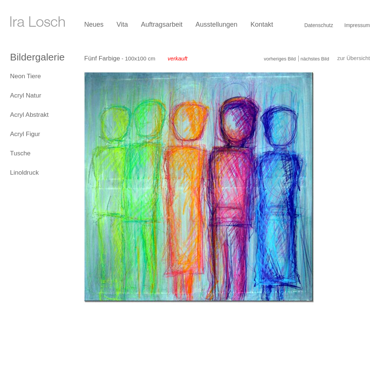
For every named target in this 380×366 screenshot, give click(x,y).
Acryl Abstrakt (29, 114)
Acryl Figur (25, 134)
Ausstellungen (217, 24)
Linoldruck (24, 172)
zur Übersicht (353, 58)
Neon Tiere (25, 76)
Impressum (357, 25)
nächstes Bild (315, 59)
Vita (122, 24)
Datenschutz (318, 25)
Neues (94, 24)
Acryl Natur (25, 95)
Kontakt (261, 24)
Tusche (20, 153)
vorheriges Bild (280, 59)
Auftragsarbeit (162, 24)
